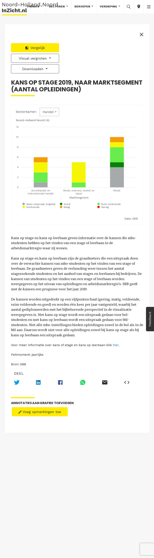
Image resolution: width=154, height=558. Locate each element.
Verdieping (109, 6)
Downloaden (33, 69)
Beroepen (82, 6)
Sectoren (57, 6)
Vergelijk (35, 48)
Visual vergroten (33, 58)
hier (116, 345)
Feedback (150, 319)
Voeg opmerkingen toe (39, 412)
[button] (128, 6)
